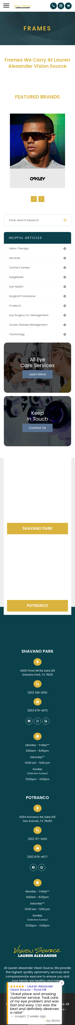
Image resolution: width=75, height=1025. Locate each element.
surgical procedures (22, 296)
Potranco (37, 605)
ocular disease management (28, 325)
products (15, 306)
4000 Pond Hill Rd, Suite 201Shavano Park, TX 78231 (37, 673)
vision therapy (19, 248)
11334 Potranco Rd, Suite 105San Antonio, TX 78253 (37, 819)
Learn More (37, 374)
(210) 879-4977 (37, 857)
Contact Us (37, 428)
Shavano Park (37, 528)
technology (17, 334)
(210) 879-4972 (37, 710)
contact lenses (19, 267)
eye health (16, 287)
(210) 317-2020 (37, 839)
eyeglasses (16, 277)
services (14, 258)
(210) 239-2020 (37, 692)
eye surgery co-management (29, 315)
